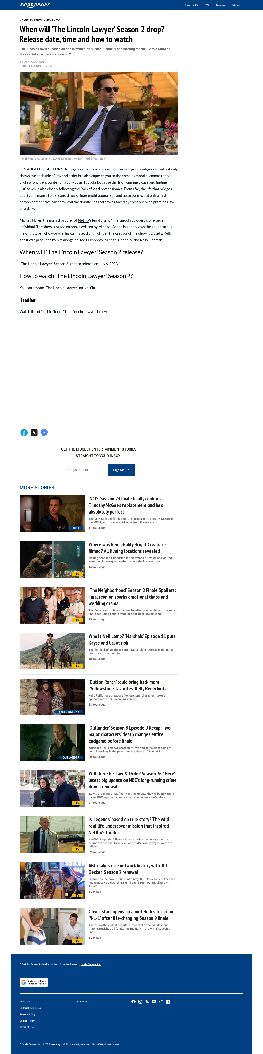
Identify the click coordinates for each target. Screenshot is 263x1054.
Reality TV (191, 5)
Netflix (83, 220)
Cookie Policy (27, 1020)
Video (236, 5)
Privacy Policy (27, 1014)
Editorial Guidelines (30, 1008)
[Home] (35, 5)
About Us (25, 1001)
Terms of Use (27, 1027)
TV (207, 5)
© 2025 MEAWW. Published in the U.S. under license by (50, 964)
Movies (220, 5)
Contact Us (82, 1001)
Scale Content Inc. (91, 964)
